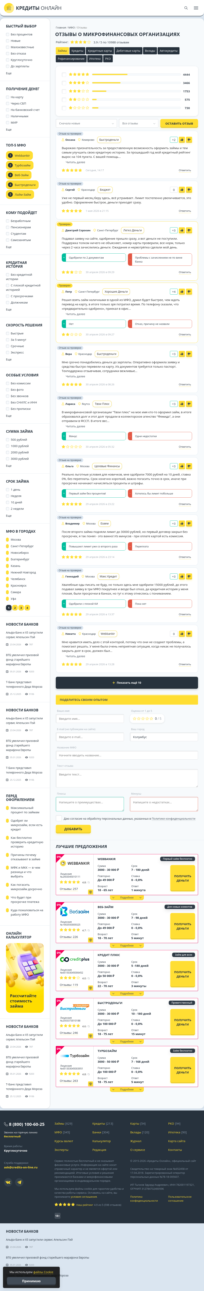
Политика (146, 1199)
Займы (62, 51)
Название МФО (66, 747)
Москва (16, 539)
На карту (17, 97)
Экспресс (17, 352)
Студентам (18, 233)
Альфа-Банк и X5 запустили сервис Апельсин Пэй (39, 1239)
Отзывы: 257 (69, 889)
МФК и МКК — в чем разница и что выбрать (25, 871)
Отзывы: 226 (69, 937)
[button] (127, 897)
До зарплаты (20, 66)
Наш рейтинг (84, 1205)
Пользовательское (184, 1199)
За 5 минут (18, 340)
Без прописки (21, 409)
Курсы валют (64, 1141)
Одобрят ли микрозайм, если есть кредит (27, 824)
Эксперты (62, 1150)
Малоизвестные (22, 47)
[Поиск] (186, 8)
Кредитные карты (100, 51)
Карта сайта (176, 1141)
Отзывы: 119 (69, 985)
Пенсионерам (21, 227)
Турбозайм (107, 1051)
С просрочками (22, 296)
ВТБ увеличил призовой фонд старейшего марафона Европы (22, 659)
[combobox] (86, 123)
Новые (16, 41)
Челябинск (18, 579)
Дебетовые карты (128, 51)
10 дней (16, 502)
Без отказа (18, 53)
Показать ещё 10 (127, 683)
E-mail (76, 729)
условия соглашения (84, 1196)
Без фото (17, 390)
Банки (96, 1132)
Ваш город (137, 729)
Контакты (175, 1150)
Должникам (19, 302)
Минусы (136, 793)
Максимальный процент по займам (25, 810)
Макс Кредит (108, 576)
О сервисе (137, 1150)
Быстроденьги (109, 140)
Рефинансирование (71, 59)
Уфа (13, 599)
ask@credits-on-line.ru (20, 1167)
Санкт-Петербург (22, 546)
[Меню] (196, 8)
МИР (14, 122)
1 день (15, 489)
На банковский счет (25, 110)
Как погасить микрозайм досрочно (26, 887)
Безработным (20, 221)
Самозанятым (21, 240)
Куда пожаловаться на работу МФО (27, 912)
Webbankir (108, 634)
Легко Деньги (132, 230)
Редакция (99, 1150)
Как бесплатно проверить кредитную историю (27, 842)
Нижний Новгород (23, 572)
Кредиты (77, 51)
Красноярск (18, 585)
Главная (61, 27)
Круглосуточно (21, 60)
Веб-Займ (105, 907)
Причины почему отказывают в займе (25, 857)
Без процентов (21, 34)
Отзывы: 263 (69, 1081)
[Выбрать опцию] (127, 818)
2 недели (17, 509)
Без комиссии (21, 383)
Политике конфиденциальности (173, 818)
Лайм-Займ (23, 194)
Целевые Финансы (107, 466)
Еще (9, 73)
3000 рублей (20, 459)
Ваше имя (63, 711)
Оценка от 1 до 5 (141, 711)
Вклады (150, 51)
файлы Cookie (43, 1272)
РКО (108, 59)
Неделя (16, 496)
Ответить (185, 170)
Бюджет (105, 189)
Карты (134, 1123)
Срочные (17, 346)
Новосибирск (20, 553)
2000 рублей (20, 452)
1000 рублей (20, 446)
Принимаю (31, 1281)
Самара (16, 592)
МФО (71, 27)
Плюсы (61, 793)
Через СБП (18, 103)
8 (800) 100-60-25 (27, 1124)
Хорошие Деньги (116, 291)
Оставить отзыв (179, 123)
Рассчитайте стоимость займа (23, 1001)
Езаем (105, 523)
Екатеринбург (20, 559)
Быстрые (17, 333)
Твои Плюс (102, 404)
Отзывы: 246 (69, 1033)
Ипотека (95, 59)
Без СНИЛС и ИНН (24, 402)
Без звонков (19, 396)
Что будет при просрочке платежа (25, 899)
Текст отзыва (65, 766)
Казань (15, 566)
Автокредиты (169, 51)
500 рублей (19, 439)
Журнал (135, 1141)
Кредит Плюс (109, 955)
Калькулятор (101, 1141)
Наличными (19, 116)
